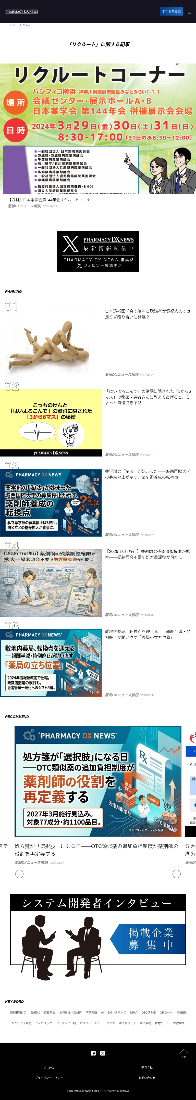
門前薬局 (91, 1012)
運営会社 (147, 1067)
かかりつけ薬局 (21, 1023)
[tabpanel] (98, 795)
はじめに (49, 1067)
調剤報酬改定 (17, 1012)
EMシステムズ (117, 1012)
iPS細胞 (182, 1012)
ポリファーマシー (91, 1023)
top (184, 1056)
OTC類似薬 (149, 1012)
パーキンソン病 (66, 1023)
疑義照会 (49, 1012)
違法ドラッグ (127, 1023)
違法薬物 (145, 1023)
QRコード (166, 1012)
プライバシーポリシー (49, 1077)
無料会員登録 (171, 11)
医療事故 (179, 1023)
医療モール (162, 1023)
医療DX (35, 1012)
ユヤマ (110, 1023)
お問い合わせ (147, 1077)
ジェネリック (43, 1023)
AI (102, 1012)
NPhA (134, 1012)
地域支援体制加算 (70, 1012)
